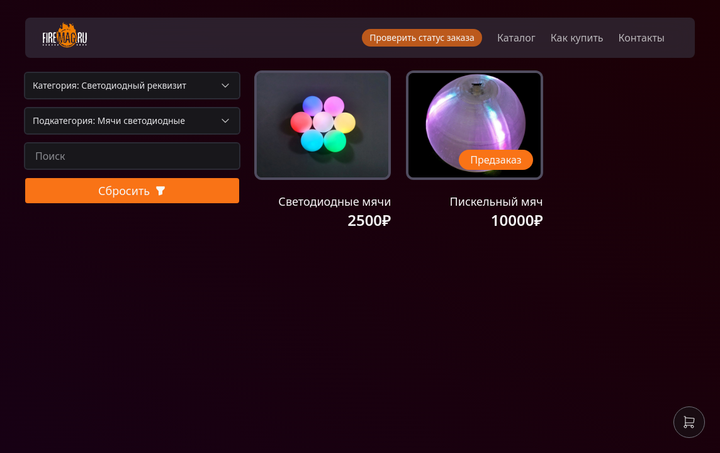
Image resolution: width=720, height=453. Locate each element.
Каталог (516, 38)
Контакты (642, 38)
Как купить (577, 38)
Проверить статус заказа (422, 37)
